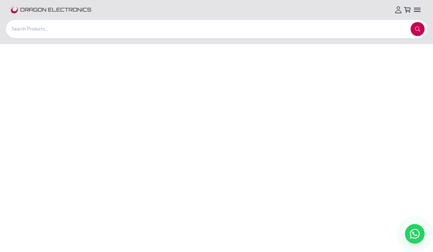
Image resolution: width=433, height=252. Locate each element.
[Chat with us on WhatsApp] (415, 234)
